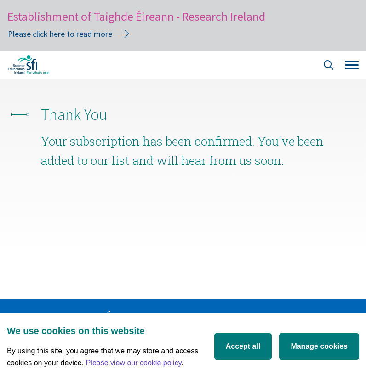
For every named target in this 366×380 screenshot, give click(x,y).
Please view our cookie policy (134, 363)
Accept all (243, 346)
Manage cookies (319, 346)
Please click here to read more (60, 33)
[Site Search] (328, 66)
